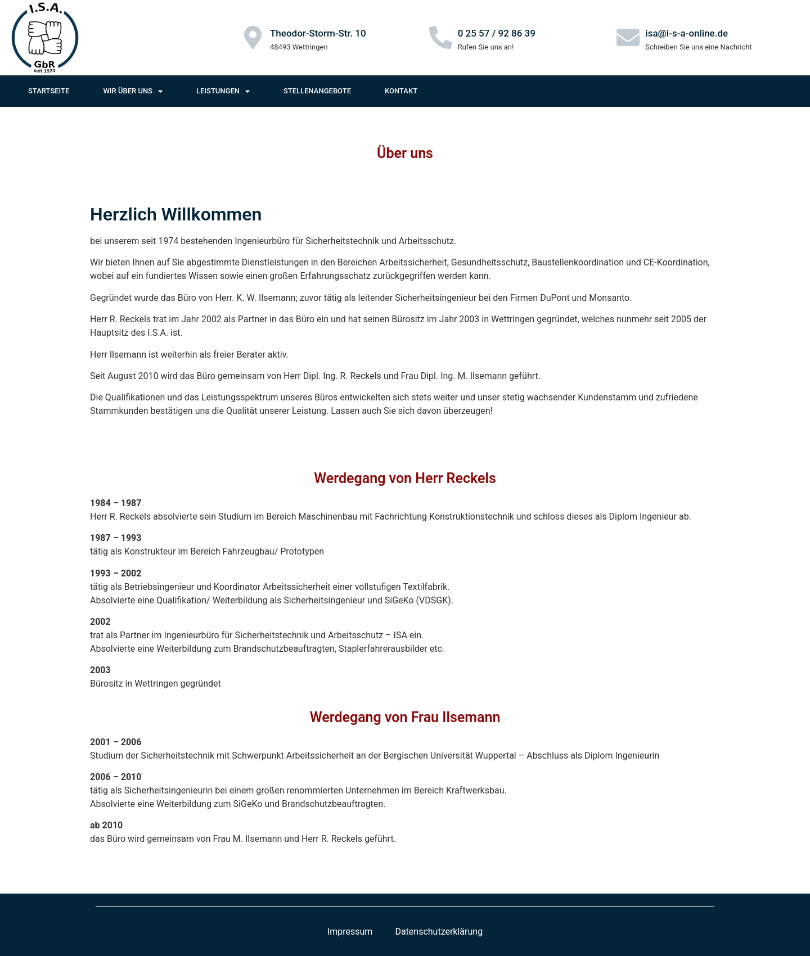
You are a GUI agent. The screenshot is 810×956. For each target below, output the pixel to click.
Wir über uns (133, 91)
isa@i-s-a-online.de (686, 33)
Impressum (350, 931)
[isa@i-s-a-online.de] (628, 37)
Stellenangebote (317, 91)
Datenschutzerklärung (439, 931)
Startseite (48, 91)
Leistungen (223, 91)
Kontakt (401, 91)
